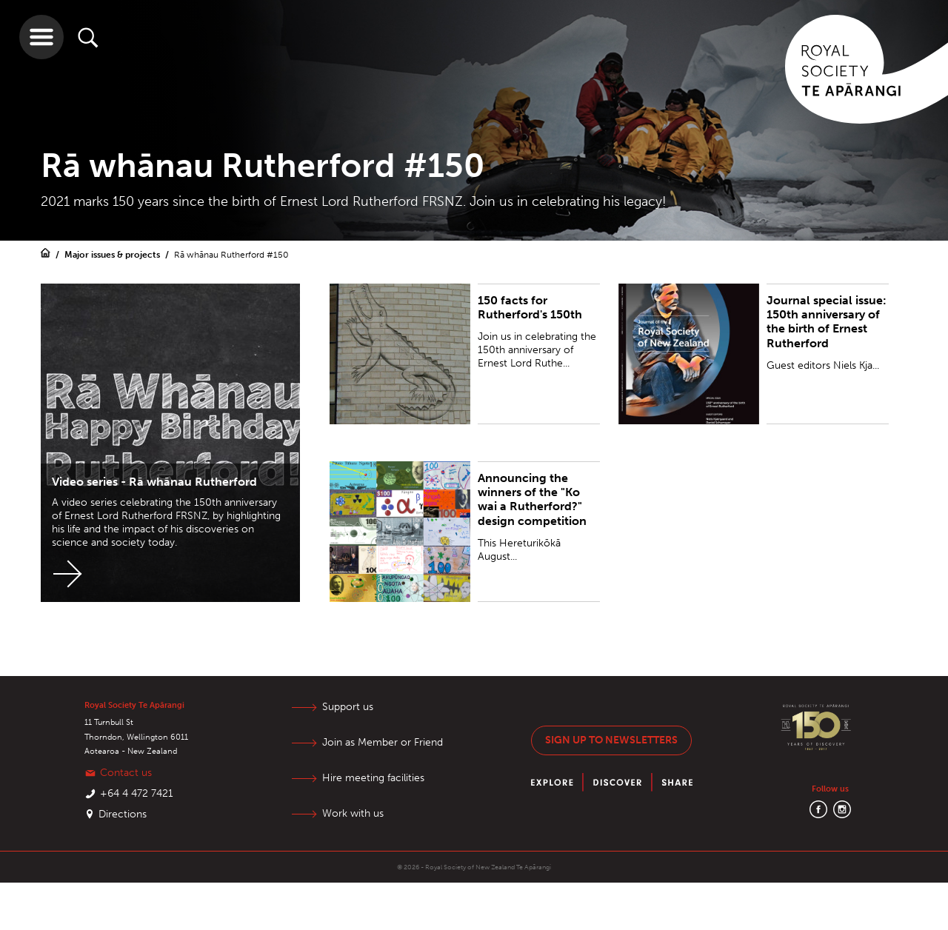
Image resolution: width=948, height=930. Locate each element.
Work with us (354, 813)
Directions (123, 814)
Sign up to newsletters (611, 740)
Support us (349, 706)
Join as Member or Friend (384, 742)
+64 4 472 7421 (136, 793)
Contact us (126, 772)
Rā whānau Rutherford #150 (231, 255)
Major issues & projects (113, 255)
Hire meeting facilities (375, 778)
